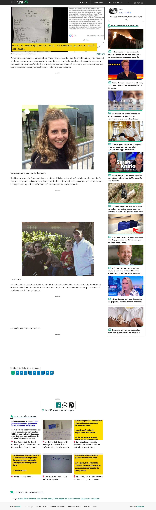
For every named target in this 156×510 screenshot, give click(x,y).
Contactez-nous (116, 2)
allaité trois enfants (27, 498)
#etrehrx (100, 53)
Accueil (83, 2)
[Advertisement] (58, 88)
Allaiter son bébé (44, 498)
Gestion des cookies (57, 507)
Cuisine (18, 507)
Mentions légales (74, 507)
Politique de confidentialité (36, 507)
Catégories (98, 2)
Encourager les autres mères (66, 498)
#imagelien (140, 507)
